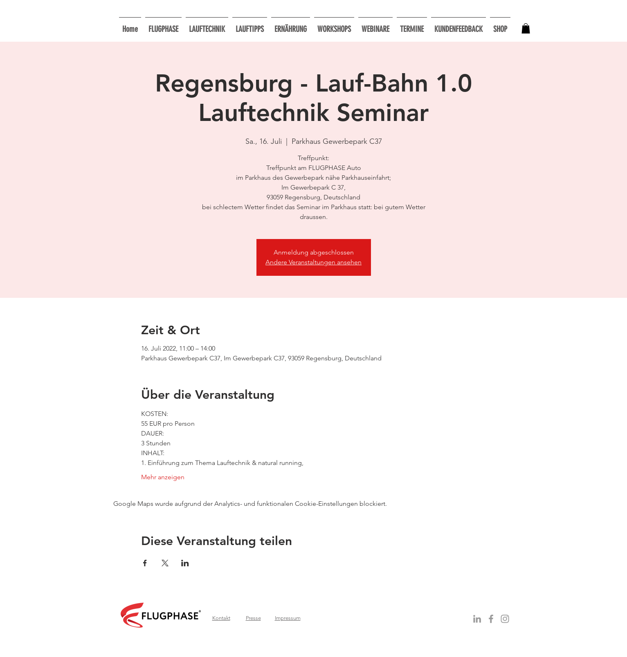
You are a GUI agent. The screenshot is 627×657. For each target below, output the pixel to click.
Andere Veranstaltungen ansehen (313, 262)
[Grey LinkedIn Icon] (477, 618)
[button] (334, 25)
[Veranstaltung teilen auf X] (165, 563)
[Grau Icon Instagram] (504, 618)
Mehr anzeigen (162, 477)
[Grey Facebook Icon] (491, 618)
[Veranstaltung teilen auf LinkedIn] (185, 563)
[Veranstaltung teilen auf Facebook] (145, 563)
